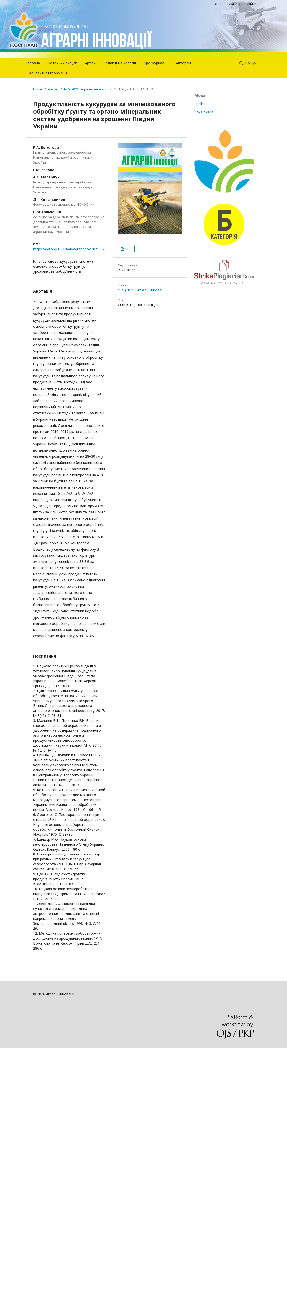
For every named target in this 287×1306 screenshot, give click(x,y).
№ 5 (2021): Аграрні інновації (86, 89)
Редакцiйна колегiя (119, 63)
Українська (203, 111)
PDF (128, 249)
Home (37, 89)
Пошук (250, 63)
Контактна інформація (48, 73)
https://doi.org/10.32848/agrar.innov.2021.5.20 (69, 249)
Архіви (90, 63)
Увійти (251, 3)
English (200, 103)
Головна (33, 63)
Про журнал (154, 63)
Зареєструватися (227, 3)
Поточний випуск (62, 63)
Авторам (183, 63)
